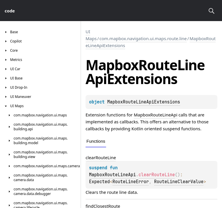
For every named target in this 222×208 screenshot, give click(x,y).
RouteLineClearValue (179, 182)
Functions (95, 141)
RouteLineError (130, 182)
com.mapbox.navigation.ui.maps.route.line (143, 38)
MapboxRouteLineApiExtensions (143, 102)
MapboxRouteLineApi (155, 115)
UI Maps (91, 35)
